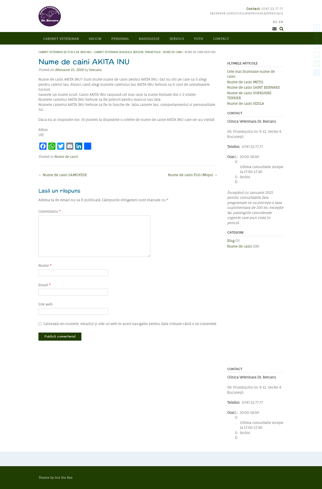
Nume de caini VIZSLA (245, 103)
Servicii (176, 39)
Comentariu (49, 211)
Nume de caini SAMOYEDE (62, 175)
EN (281, 22)
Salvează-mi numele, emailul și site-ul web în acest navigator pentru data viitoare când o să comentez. (130, 324)
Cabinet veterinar (61, 39)
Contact (221, 39)
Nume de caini (66, 156)
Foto (198, 39)
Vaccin (95, 39)
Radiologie (149, 39)
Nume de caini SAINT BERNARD (253, 87)
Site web (45, 304)
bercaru (95, 70)
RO (275, 22)
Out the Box (63, 477)
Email (44, 285)
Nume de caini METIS (245, 82)
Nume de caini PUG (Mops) (192, 175)
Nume (45, 265)
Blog (230, 241)
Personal (120, 39)
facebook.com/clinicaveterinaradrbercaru (246, 13)
